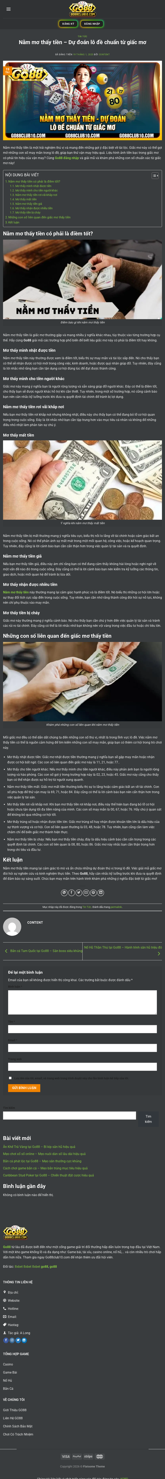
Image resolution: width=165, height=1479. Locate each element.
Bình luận (15, 986)
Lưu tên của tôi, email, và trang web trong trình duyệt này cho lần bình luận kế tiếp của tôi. (71, 1078)
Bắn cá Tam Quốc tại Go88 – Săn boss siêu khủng (42, 951)
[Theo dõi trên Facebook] (6, 1340)
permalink (116, 906)
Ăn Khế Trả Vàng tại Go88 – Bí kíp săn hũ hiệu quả (39, 1147)
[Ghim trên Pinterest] (93, 892)
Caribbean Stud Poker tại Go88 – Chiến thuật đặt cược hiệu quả (48, 1175)
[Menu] (8, 9)
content (104, 54)
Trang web (15, 1059)
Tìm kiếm (9, 1108)
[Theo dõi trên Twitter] (18, 1340)
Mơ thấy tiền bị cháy (27, 212)
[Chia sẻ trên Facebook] (71, 892)
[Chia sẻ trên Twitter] (79, 892)
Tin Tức (82, 36)
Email (12, 1040)
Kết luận (13, 222)
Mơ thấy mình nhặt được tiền (33, 186)
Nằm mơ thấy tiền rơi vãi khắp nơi (36, 195)
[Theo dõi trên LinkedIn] (24, 1340)
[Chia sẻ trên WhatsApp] (64, 892)
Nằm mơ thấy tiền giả (28, 203)
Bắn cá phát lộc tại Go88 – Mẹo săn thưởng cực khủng (42, 1161)
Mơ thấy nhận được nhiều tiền (34, 208)
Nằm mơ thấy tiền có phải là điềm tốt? (34, 181)
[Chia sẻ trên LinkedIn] (100, 892)
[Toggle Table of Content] (153, 175)
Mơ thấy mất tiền (26, 199)
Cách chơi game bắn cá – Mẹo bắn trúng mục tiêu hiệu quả (45, 1168)
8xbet (19, 1267)
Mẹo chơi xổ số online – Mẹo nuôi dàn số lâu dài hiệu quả (44, 1154)
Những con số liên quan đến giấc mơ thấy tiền (39, 217)
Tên (11, 1021)
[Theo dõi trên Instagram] (12, 1340)
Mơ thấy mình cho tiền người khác (36, 190)
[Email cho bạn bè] (86, 892)
